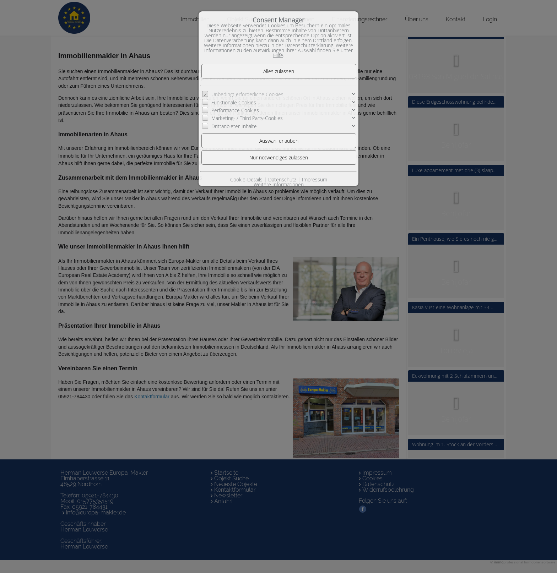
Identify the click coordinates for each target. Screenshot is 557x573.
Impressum (314, 179)
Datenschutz (282, 179)
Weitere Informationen (279, 184)
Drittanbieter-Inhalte (234, 126)
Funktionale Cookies (233, 102)
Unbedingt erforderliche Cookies (247, 94)
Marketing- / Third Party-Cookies (247, 118)
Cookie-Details (246, 179)
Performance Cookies (235, 110)
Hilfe (278, 55)
